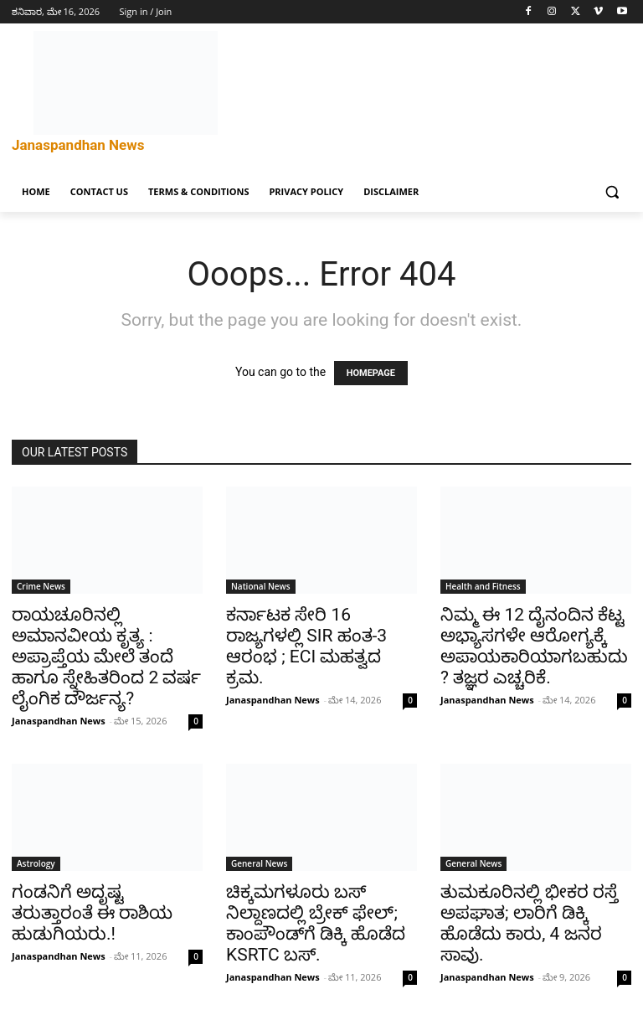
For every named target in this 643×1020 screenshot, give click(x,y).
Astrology (36, 863)
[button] (611, 192)
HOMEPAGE (371, 373)
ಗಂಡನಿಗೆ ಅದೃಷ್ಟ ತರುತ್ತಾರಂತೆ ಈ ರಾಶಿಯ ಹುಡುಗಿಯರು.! (92, 913)
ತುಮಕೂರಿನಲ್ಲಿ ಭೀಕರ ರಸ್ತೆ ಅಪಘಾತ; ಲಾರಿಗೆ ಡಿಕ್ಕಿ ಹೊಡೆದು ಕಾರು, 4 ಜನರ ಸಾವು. (529, 923)
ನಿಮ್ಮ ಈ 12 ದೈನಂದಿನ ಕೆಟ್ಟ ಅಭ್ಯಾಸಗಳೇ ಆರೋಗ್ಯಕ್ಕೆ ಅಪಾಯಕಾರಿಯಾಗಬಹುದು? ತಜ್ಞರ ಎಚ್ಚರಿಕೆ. (534, 646)
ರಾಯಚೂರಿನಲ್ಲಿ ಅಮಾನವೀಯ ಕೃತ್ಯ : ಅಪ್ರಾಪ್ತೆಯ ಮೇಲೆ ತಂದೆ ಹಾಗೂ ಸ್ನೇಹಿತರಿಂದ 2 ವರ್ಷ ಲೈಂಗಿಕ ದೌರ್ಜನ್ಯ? (106, 656)
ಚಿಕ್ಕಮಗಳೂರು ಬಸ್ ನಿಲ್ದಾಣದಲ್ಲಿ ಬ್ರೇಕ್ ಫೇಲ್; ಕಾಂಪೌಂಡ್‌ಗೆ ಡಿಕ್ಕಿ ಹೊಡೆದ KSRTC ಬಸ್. (315, 923)
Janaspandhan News (58, 720)
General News (259, 863)
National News (261, 586)
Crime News (41, 586)
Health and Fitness (483, 586)
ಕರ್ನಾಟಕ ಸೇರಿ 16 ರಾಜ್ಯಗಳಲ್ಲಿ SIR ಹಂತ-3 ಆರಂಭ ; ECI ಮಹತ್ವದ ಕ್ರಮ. (306, 646)
